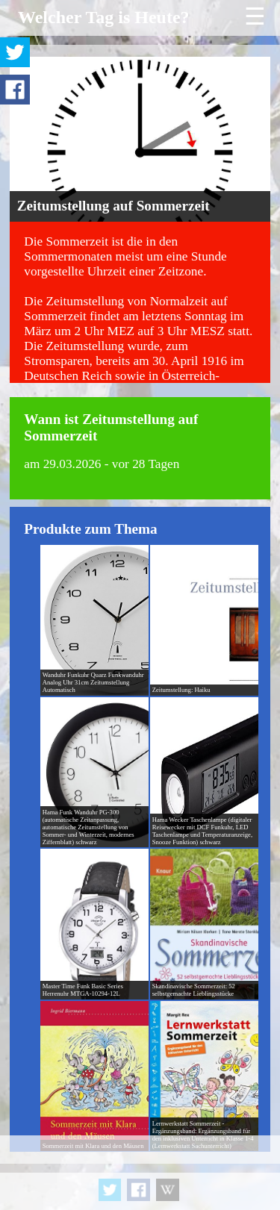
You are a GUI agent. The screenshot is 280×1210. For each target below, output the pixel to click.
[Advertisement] (140, 1172)
